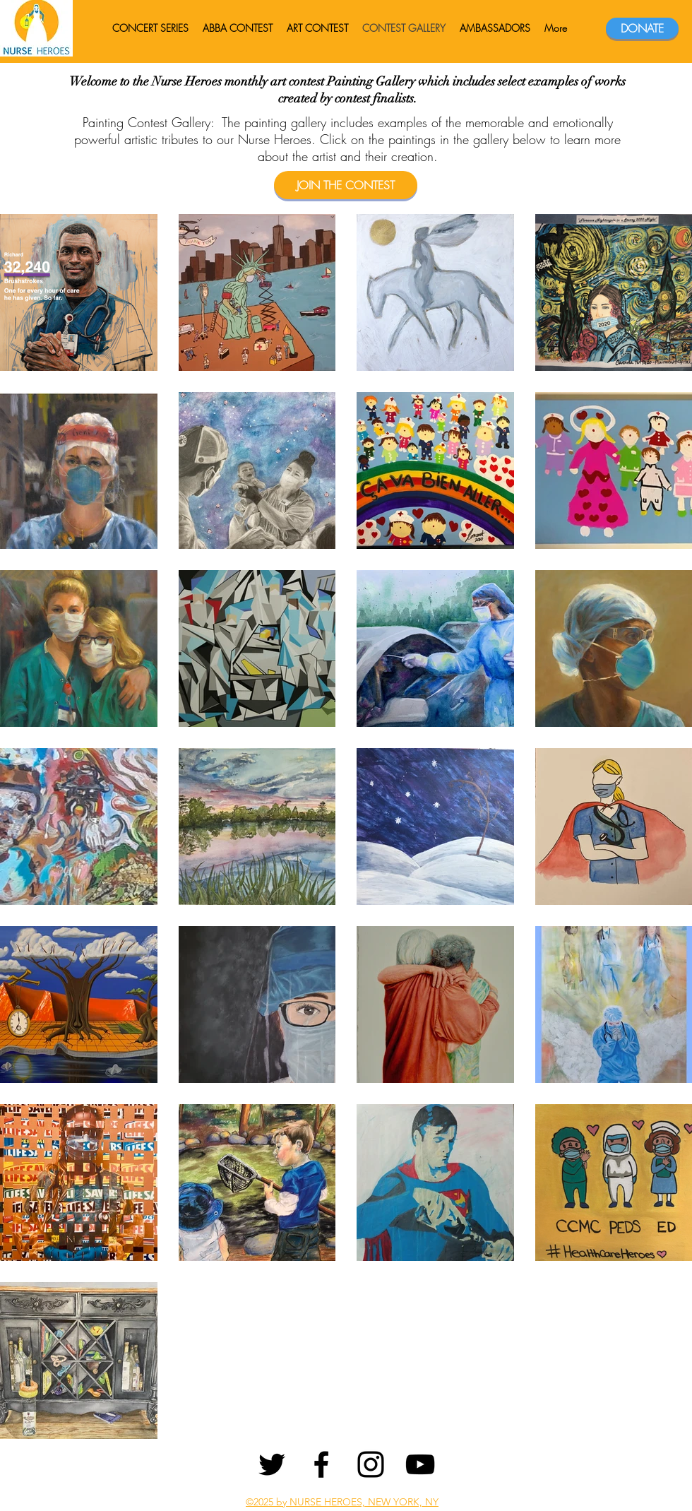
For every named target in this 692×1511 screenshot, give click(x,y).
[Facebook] (321, 1464)
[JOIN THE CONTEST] (345, 185)
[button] (495, 28)
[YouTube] (420, 1464)
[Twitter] (272, 1464)
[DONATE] (642, 28)
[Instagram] (370, 1464)
